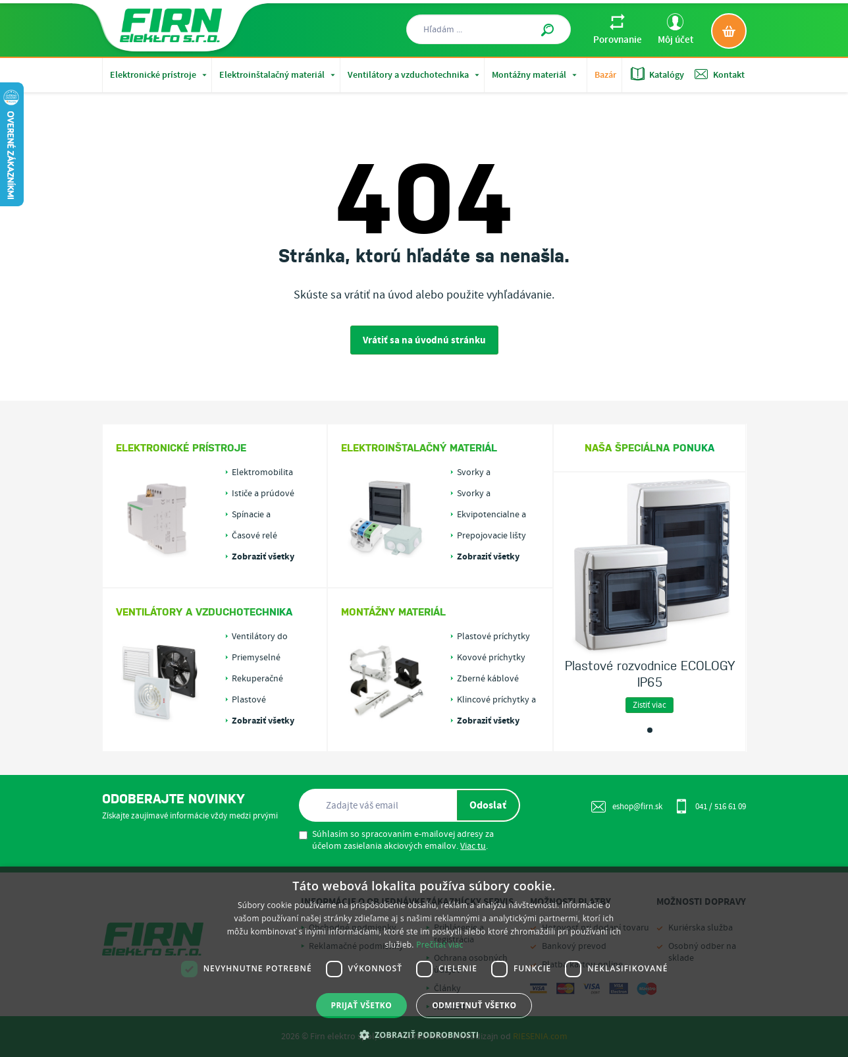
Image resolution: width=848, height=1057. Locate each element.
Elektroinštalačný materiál (278, 75)
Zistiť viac (649, 705)
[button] (424, 1034)
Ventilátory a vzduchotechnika (415, 75)
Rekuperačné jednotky (257, 679)
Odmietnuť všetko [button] (474, 1005)
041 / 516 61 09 (710, 806)
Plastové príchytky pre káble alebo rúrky (493, 637)
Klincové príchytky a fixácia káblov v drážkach (496, 700)
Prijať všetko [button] (361, 1005)
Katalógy (657, 74)
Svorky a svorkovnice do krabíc (487, 494)
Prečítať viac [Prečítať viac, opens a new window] (439, 944)
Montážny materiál (535, 75)
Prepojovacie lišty (491, 536)
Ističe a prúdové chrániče (263, 494)
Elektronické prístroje (159, 75)
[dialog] (424, 962)
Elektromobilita (262, 472)
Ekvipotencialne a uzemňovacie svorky (497, 515)
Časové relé (254, 536)
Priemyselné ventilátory (256, 658)
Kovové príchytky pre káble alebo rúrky (491, 658)
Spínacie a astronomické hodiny (259, 515)
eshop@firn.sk (626, 806)
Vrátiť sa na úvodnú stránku (424, 340)
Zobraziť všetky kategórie (263, 557)
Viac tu (473, 846)
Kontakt (720, 74)
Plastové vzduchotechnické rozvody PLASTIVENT (267, 700)
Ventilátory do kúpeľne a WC (260, 637)
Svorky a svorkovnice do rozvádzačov (487, 472)
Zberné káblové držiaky (488, 679)
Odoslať (487, 805)
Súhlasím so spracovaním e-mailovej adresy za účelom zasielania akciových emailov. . (396, 840)
